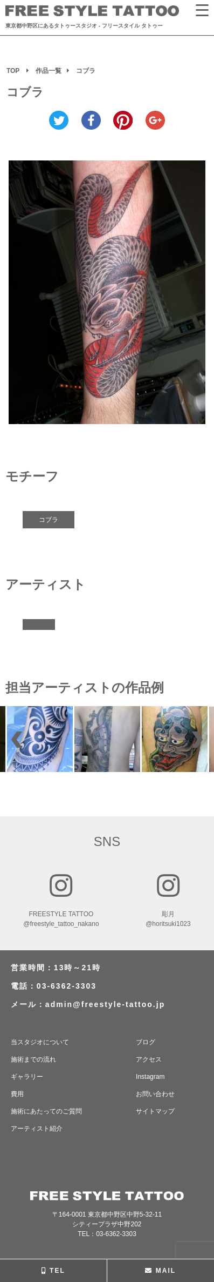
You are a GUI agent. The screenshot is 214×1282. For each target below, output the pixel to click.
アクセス (149, 1059)
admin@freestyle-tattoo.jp (105, 1004)
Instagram (150, 1076)
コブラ (48, 519)
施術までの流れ (33, 1059)
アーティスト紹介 (37, 1128)
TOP (12, 71)
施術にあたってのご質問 (46, 1111)
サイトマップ (155, 1111)
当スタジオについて (40, 1042)
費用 (17, 1094)
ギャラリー (27, 1076)
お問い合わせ (155, 1094)
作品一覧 (48, 71)
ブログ (145, 1042)
